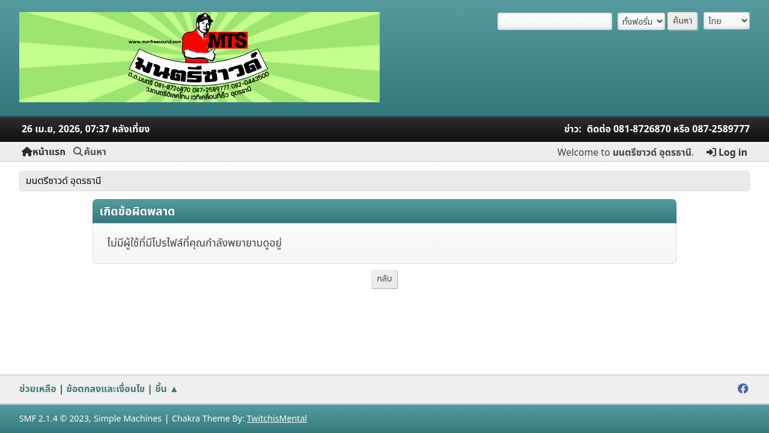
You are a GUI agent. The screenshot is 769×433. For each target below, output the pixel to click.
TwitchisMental (277, 419)
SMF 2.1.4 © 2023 (54, 419)
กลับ (384, 278)
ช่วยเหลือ (37, 389)
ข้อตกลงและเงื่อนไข (106, 389)
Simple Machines (128, 419)
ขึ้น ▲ (166, 389)
